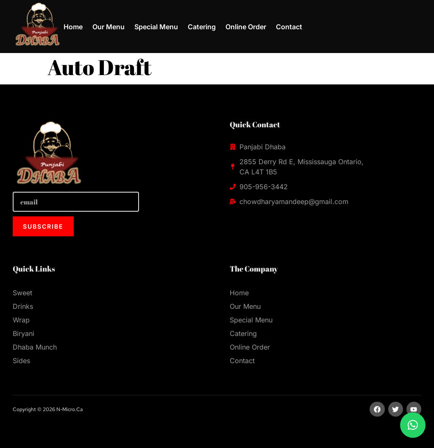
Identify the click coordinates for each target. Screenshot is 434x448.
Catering (202, 26)
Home (73, 26)
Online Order (245, 26)
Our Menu (108, 26)
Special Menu (156, 26)
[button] (413, 425)
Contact (289, 26)
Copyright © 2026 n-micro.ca (48, 409)
